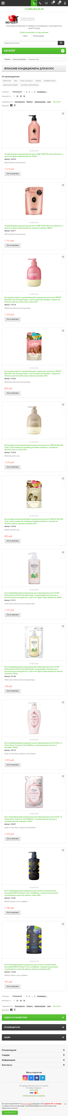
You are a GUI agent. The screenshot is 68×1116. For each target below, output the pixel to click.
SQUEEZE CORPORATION (29, 85)
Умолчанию (57, 102)
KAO (15, 81)
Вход (25, 36)
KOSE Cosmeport (26, 81)
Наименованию (39, 102)
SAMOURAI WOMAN (10, 85)
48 (21, 96)
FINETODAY (7, 81)
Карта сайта (34, 1090)
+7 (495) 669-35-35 (34, 9)
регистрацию (27, 1104)
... (32, 92)
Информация (8, 1060)
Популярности (20, 102)
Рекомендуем (9, 1050)
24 (17, 96)
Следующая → (42, 92)
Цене (49, 102)
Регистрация (38, 36)
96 (24, 96)
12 (14, 96)
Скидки (6, 1055)
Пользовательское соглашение (34, 1096)
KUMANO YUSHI (49, 81)
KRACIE (38, 81)
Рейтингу (29, 102)
